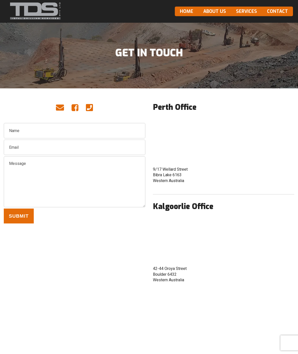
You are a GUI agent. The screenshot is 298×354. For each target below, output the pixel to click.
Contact (277, 11)
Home (186, 11)
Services (246, 11)
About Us (214, 11)
